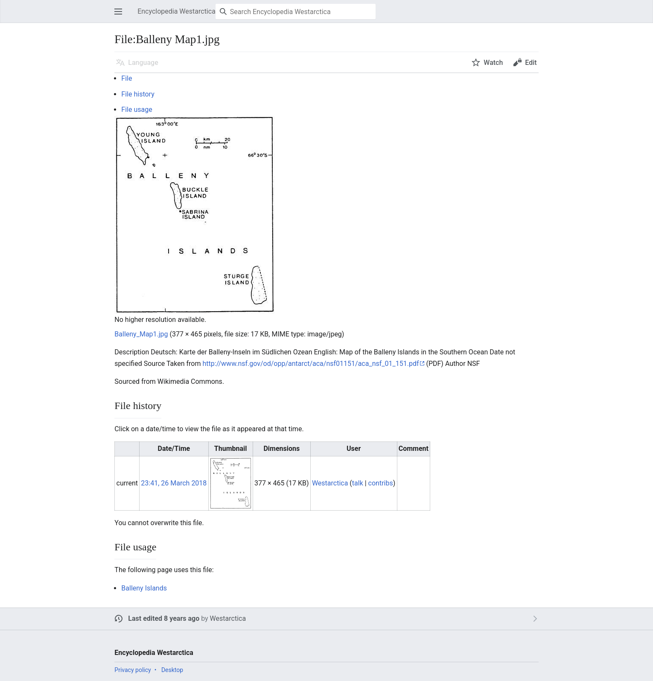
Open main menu (121, 16)
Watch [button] (493, 62)
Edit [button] (530, 62)
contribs (380, 483)
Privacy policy (132, 669)
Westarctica (228, 618)
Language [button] (143, 62)
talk (357, 483)
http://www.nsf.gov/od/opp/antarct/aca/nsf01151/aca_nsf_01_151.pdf (310, 363)
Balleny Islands (144, 588)
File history (137, 94)
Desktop (172, 669)
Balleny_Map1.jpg (141, 334)
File (126, 78)
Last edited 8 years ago (163, 618)
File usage (136, 109)
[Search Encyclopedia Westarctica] (296, 11)
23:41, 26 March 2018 (174, 483)
